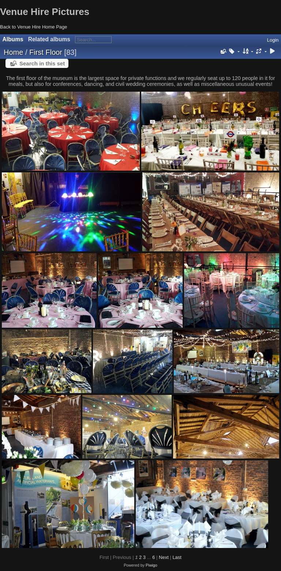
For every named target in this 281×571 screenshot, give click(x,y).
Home (13, 52)
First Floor (45, 52)
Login (273, 40)
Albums (13, 39)
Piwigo (151, 565)
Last (176, 557)
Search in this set (42, 63)
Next (164, 557)
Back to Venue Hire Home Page (33, 27)
